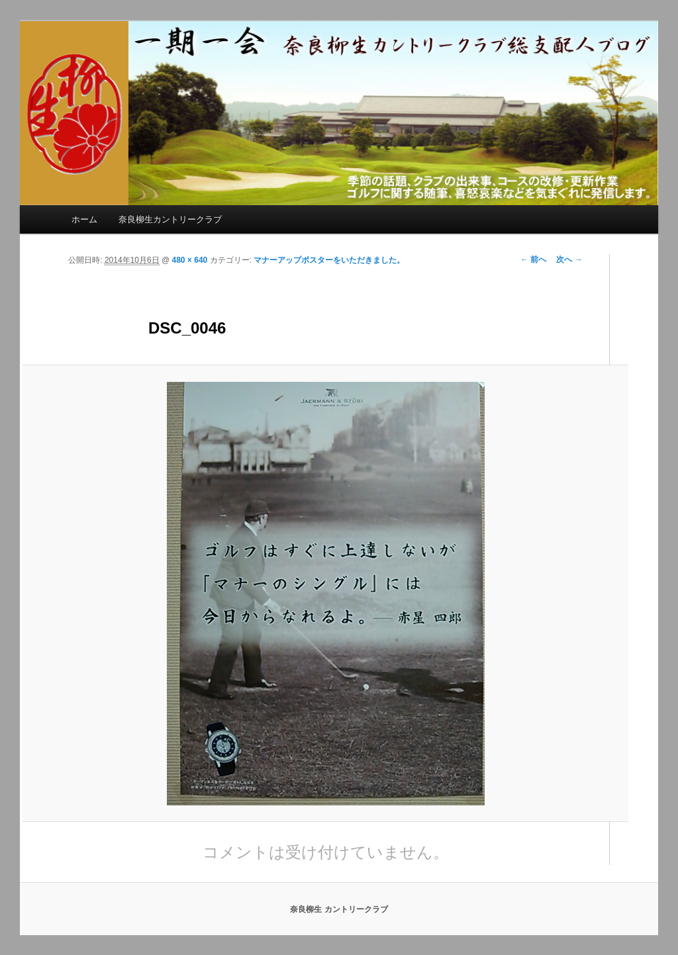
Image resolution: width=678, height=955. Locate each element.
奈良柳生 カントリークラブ (338, 909)
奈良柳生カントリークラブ (170, 219)
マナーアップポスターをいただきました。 (329, 260)
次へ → (569, 259)
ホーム (84, 219)
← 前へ (533, 259)
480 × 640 (190, 260)
